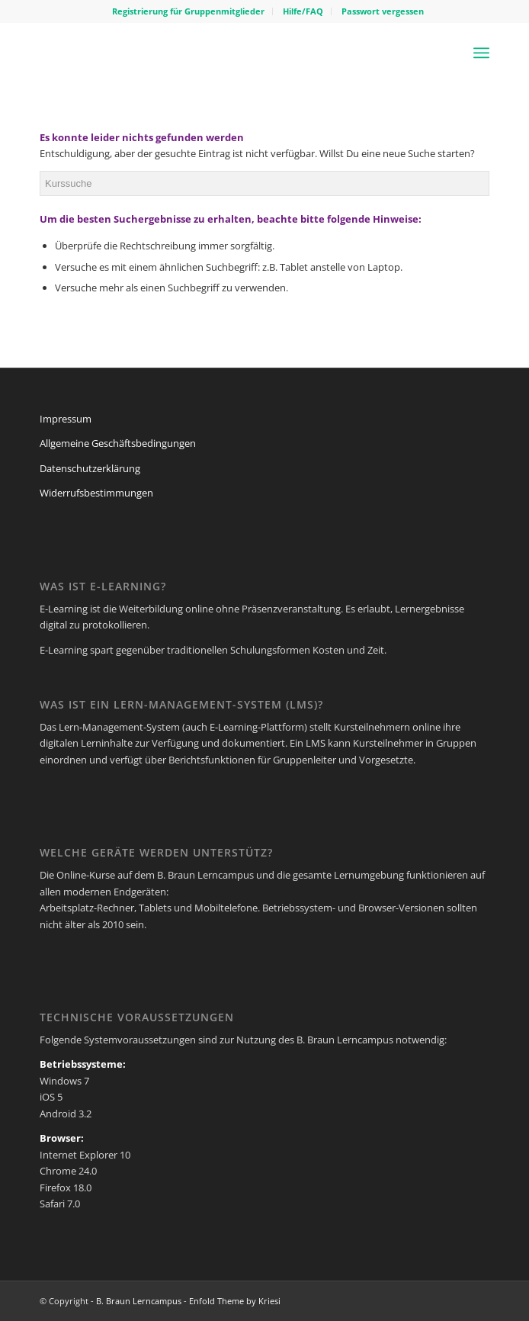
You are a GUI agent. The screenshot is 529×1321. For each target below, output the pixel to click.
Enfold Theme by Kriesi (235, 1301)
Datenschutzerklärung (90, 468)
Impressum (65, 419)
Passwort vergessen (382, 11)
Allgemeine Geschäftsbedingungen (118, 443)
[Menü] (481, 52)
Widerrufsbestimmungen (96, 493)
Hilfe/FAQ (303, 11)
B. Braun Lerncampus (138, 1301)
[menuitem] (188, 11)
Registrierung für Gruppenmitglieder (188, 11)
